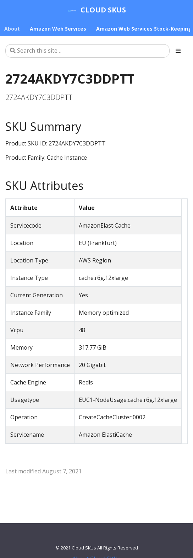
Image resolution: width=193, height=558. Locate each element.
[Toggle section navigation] (178, 51)
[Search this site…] (87, 51)
